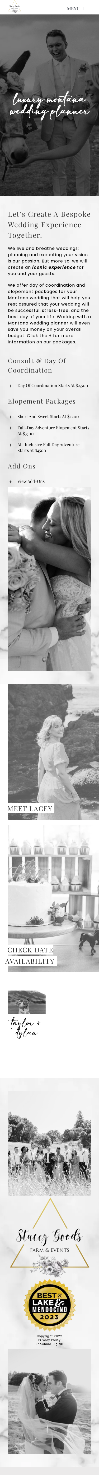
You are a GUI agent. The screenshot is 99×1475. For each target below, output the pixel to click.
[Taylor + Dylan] (27, 1002)
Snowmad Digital (49, 1344)
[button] (49, 385)
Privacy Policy (49, 1340)
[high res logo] (14, 6)
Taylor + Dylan (26, 1028)
